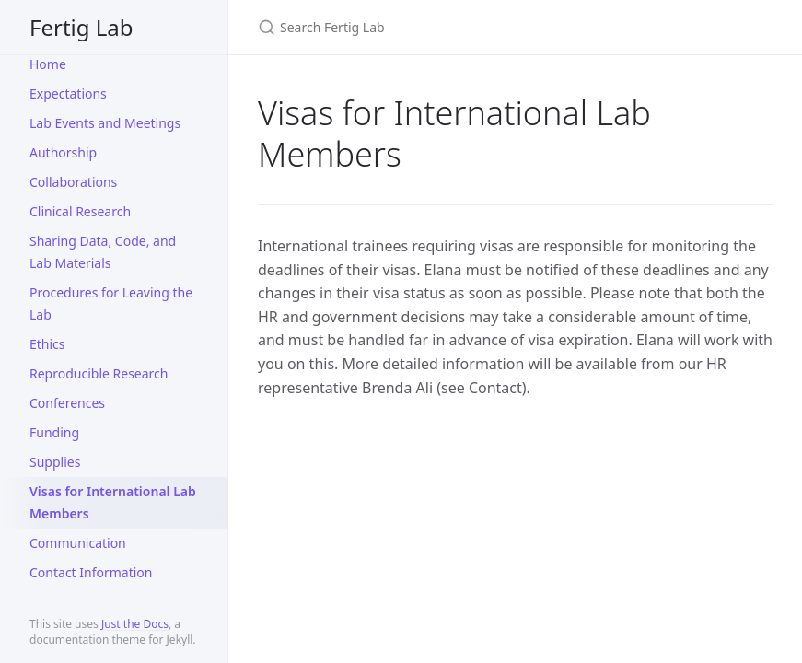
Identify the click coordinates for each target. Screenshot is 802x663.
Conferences (67, 403)
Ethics (47, 344)
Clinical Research (80, 211)
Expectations (68, 93)
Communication (77, 543)
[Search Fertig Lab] (475, 27)
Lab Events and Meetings (104, 123)
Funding (54, 432)
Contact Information (91, 572)
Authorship (63, 152)
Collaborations (73, 182)
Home (47, 64)
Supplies (54, 462)
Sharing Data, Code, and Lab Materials (102, 252)
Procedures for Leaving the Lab (110, 303)
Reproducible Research (98, 373)
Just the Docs (135, 624)
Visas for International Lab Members (112, 502)
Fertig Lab (81, 27)
